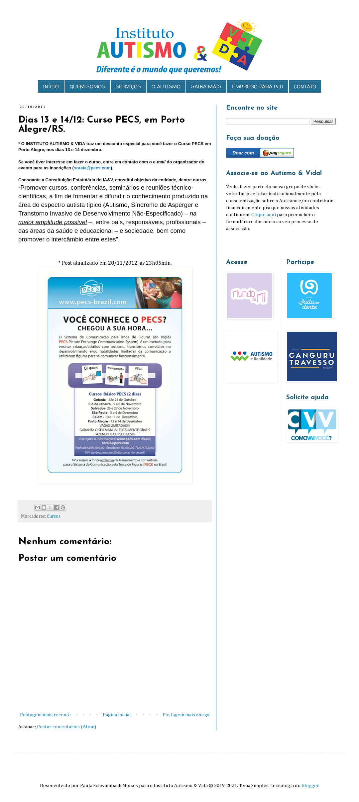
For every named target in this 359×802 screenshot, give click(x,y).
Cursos (53, 516)
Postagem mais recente (45, 714)
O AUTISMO (166, 86)
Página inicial (117, 714)
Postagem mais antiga (186, 714)
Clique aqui (263, 214)
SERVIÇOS (128, 86)
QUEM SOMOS (87, 86)
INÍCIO (51, 86)
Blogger (310, 785)
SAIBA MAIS (206, 86)
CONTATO (305, 86)
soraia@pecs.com (92, 167)
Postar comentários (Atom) (66, 726)
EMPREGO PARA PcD (257, 86)
